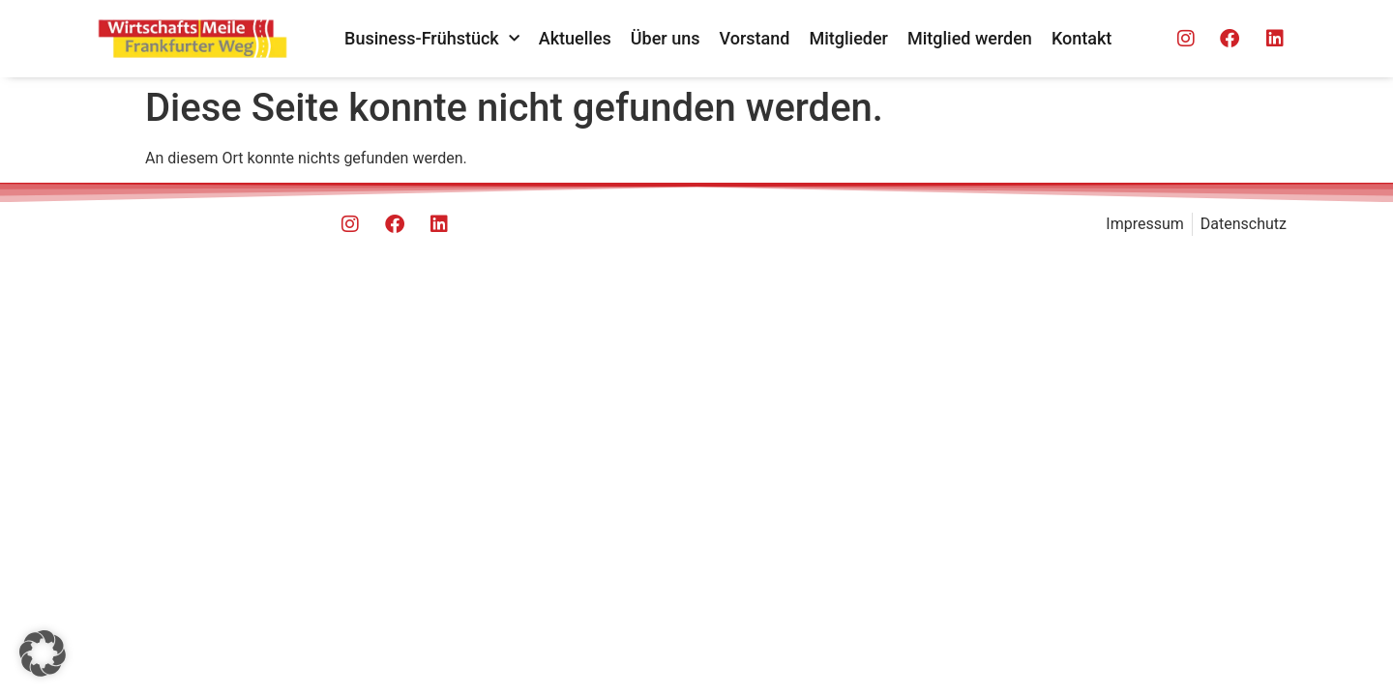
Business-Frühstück (431, 39)
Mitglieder (848, 38)
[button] (42, 653)
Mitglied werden (969, 38)
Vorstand (755, 38)
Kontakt (1081, 38)
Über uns (665, 38)
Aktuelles (575, 38)
